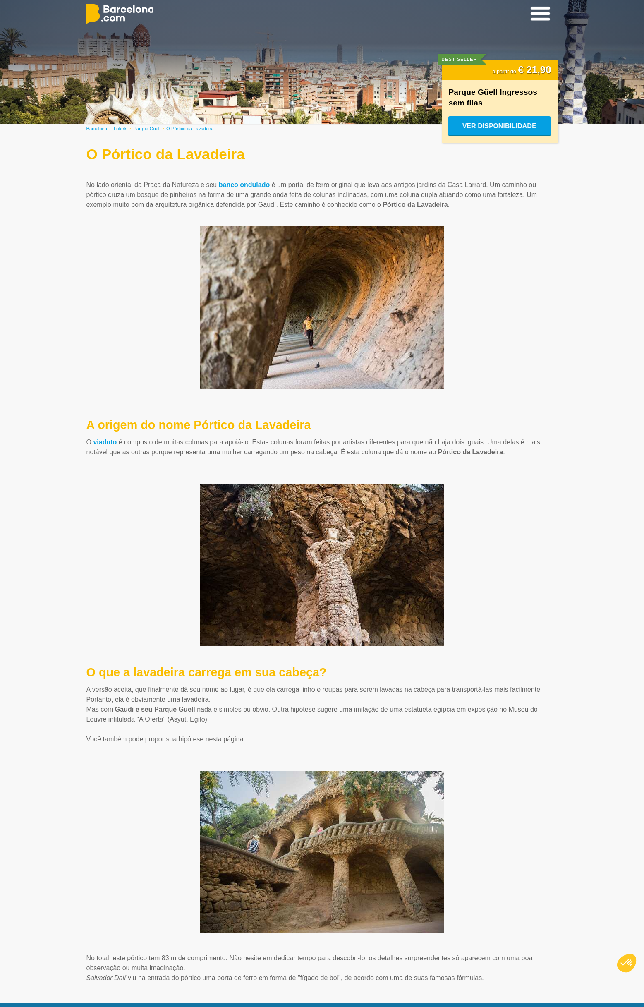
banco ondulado (244, 184)
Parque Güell (147, 128)
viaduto (105, 442)
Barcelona (96, 128)
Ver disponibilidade (500, 125)
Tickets (120, 128)
